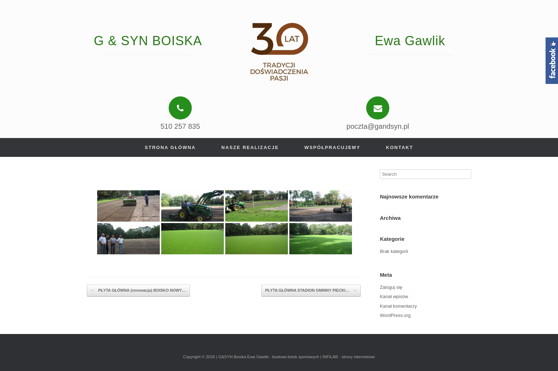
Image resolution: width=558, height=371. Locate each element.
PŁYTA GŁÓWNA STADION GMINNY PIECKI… (311, 290)
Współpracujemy (332, 147)
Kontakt (400, 147)
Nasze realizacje (250, 147)
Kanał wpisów (394, 296)
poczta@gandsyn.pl (378, 126)
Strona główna (170, 147)
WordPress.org (395, 315)
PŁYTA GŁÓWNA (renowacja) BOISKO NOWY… (138, 290)
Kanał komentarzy (398, 306)
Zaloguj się (391, 287)
